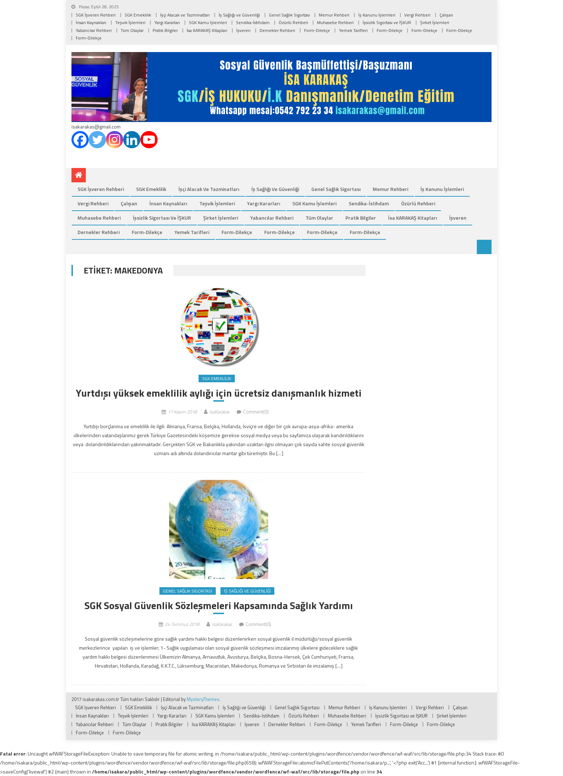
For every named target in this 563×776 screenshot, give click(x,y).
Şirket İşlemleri (434, 22)
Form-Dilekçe (317, 30)
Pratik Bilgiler (165, 30)
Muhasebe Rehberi (335, 22)
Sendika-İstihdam (253, 22)
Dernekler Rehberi (277, 30)
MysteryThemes (203, 699)
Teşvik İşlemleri (130, 22)
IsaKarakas (219, 411)
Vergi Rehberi (417, 14)
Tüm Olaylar (132, 30)
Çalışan (446, 14)
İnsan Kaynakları (91, 22)
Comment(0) (256, 411)
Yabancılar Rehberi (94, 30)
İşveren (243, 30)
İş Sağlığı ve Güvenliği (239, 14)
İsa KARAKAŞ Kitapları (207, 30)
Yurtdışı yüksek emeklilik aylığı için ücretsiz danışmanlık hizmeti (219, 393)
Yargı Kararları (167, 22)
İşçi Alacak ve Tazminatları (185, 14)
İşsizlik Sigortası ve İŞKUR (387, 22)
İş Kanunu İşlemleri (376, 14)
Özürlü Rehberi (293, 22)
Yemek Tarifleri (353, 30)
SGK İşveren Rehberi (96, 14)
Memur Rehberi (334, 14)
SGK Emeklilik (138, 14)
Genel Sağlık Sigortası (289, 14)
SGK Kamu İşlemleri (208, 22)
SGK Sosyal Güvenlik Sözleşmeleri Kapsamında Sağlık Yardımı (218, 605)
